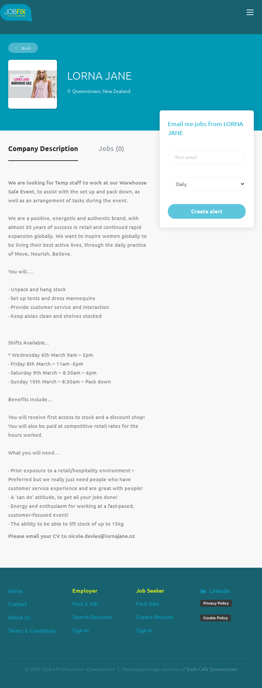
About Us (19, 616)
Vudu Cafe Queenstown (211, 669)
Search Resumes (92, 616)
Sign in (80, 629)
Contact (17, 603)
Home (15, 590)
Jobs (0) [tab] (111, 148)
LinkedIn (220, 590)
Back (25, 48)
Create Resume (155, 616)
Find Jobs (147, 603)
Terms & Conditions (32, 630)
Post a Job (85, 603)
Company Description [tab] (43, 148)
